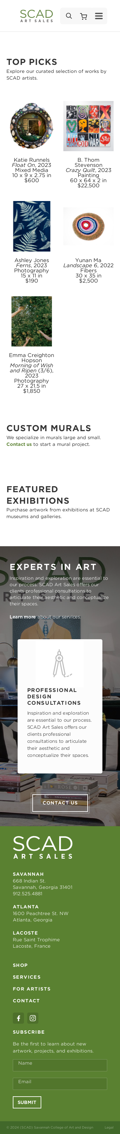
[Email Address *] (60, 1084)
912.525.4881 (27, 893)
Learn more (23, 616)
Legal (109, 1127)
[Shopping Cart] (83, 16)
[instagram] (32, 1018)
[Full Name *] (60, 1065)
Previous (8, 706)
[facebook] (18, 1018)
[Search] (68, 16)
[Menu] (99, 16)
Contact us (60, 802)
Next (111, 706)
